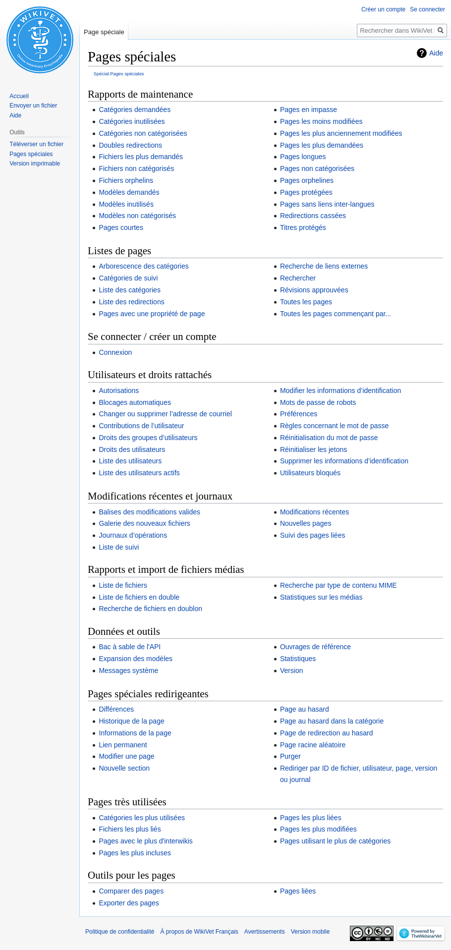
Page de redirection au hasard (326, 733)
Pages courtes (121, 227)
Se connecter (427, 9)
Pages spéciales (31, 154)
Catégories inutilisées (132, 121)
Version (291, 670)
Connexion (115, 352)
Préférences (298, 414)
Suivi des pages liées (312, 535)
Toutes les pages (306, 302)
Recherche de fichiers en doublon (150, 609)
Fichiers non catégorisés (136, 168)
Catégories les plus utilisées (142, 818)
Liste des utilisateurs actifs (139, 473)
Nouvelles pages (306, 523)
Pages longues (303, 157)
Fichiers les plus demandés (141, 157)
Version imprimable (34, 163)
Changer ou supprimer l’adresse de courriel (165, 414)
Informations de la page (135, 733)
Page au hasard (304, 709)
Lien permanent (123, 745)
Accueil (19, 96)
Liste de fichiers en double (139, 597)
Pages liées (298, 891)
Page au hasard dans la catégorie (332, 721)
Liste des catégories (130, 290)
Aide (436, 53)
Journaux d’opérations (133, 535)
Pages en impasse (308, 109)
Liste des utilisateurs (130, 461)
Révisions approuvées (314, 290)
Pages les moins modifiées (321, 121)
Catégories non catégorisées (143, 133)
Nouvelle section (124, 768)
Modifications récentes (314, 512)
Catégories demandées (134, 109)
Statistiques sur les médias (321, 597)
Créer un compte (383, 9)
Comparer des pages (131, 891)
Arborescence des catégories (143, 266)
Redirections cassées (313, 216)
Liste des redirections (131, 302)
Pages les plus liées (310, 818)
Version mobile (310, 931)
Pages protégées (306, 192)
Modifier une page (126, 756)
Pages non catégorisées (317, 168)
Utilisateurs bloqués (310, 473)
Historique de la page (131, 721)
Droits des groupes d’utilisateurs (148, 438)
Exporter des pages (129, 903)
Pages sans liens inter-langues (327, 204)
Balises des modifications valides (149, 512)
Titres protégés (303, 227)
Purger (290, 756)
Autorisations (119, 390)
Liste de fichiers (123, 585)
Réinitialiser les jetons (313, 449)
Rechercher (298, 278)
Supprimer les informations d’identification (344, 461)
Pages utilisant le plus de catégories (335, 841)
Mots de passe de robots (318, 402)
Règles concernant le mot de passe (334, 426)
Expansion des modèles (135, 659)
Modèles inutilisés (126, 204)
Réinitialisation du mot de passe (329, 438)
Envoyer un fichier (33, 105)
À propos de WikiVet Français (199, 931)
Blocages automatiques (135, 402)
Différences (116, 709)
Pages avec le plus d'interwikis (145, 841)
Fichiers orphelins (126, 180)
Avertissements (264, 931)
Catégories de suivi (128, 278)
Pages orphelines (307, 180)
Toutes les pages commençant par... (335, 314)
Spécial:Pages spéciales (119, 73)
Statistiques (298, 659)
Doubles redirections (130, 145)
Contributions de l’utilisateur (141, 426)
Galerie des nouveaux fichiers (144, 523)
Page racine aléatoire (312, 745)
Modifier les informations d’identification (340, 390)
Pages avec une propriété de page (152, 314)
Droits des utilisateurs (132, 449)
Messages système (128, 670)
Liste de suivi (119, 547)
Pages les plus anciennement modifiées (341, 133)
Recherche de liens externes (324, 266)
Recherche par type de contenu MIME (338, 585)
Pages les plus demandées (321, 145)
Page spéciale (104, 32)
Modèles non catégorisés (137, 216)
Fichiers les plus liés (130, 829)
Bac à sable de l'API (130, 647)
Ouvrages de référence (315, 647)
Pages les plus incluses (135, 853)
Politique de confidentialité (119, 931)
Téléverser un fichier (36, 144)
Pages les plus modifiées (318, 829)
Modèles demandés (129, 192)
